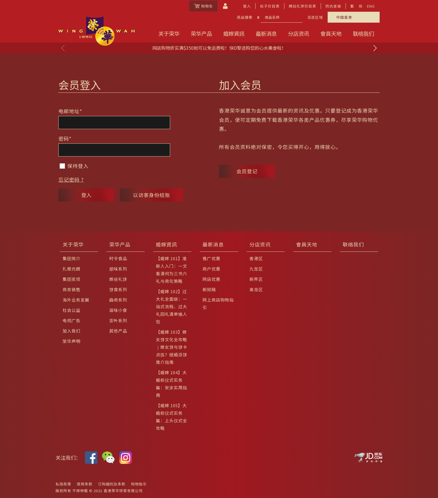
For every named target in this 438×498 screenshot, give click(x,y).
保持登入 (74, 165)
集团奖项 (71, 279)
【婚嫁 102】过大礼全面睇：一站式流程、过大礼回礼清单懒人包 (171, 306)
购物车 (203, 6)
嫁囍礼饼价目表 (302, 6)
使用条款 (84, 484)
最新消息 (266, 33)
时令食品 (118, 258)
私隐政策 (63, 484)
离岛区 (256, 289)
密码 (65, 138)
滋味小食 (118, 310)
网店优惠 (211, 279)
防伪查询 (333, 6)
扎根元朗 (71, 269)
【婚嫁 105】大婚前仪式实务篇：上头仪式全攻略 (171, 416)
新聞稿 (209, 289)
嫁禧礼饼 (118, 279)
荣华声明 (71, 341)
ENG (371, 6)
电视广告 (71, 320)
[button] (375, 48)
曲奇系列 (118, 300)
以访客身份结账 (151, 194)
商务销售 (71, 289)
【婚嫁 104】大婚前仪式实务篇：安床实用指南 (171, 383)
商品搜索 (245, 17)
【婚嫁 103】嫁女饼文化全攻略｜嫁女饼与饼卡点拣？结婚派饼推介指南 (171, 347)
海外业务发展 (76, 300)
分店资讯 (298, 33)
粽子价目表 (270, 6)
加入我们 (71, 331)
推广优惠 (211, 258)
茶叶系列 (118, 320)
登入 (247, 6)
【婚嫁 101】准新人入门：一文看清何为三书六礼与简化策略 (171, 269)
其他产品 (118, 331)
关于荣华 (169, 33)
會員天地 (331, 33)
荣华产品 (201, 33)
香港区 (256, 258)
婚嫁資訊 (233, 33)
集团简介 (71, 258)
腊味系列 (118, 269)
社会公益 (71, 310)
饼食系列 (118, 289)
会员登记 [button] (247, 171)
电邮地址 (70, 111)
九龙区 (256, 269)
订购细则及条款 (111, 484)
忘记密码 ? (71, 179)
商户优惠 (211, 269)
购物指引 (139, 484)
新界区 (256, 279)
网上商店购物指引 (218, 303)
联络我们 (363, 33)
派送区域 (315, 17)
